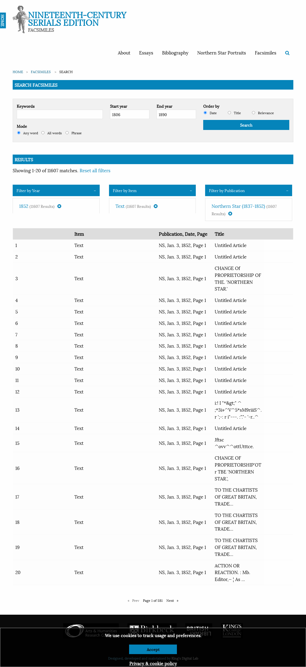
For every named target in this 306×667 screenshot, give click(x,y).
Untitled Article (230, 244)
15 (17, 442)
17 (17, 496)
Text (136, 205)
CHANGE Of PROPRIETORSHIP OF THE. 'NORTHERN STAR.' (238, 278)
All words (51, 132)
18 (17, 521)
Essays (146, 52)
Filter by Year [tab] (28, 190)
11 (17, 379)
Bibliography (175, 52)
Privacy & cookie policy (153, 663)
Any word (27, 132)
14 (17, 427)
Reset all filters (95, 170)
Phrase (74, 132)
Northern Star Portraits (221, 52)
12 (17, 391)
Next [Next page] (173, 600)
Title (234, 112)
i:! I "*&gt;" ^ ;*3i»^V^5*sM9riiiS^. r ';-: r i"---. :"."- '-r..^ (238, 409)
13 (17, 409)
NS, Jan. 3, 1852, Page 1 (182, 244)
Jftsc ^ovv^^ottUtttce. (234, 443)
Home (18, 71)
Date (210, 112)
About (124, 52)
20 (18, 572)
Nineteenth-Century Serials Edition (77, 18)
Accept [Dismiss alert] (153, 649)
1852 (40, 205)
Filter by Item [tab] (125, 190)
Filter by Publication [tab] (227, 190)
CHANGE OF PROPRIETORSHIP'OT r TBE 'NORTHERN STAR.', (238, 468)
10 (17, 368)
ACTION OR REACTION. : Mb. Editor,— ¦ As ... (232, 572)
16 (17, 467)
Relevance (263, 112)
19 (17, 546)
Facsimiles (265, 52)
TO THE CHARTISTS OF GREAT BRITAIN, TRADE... (236, 496)
